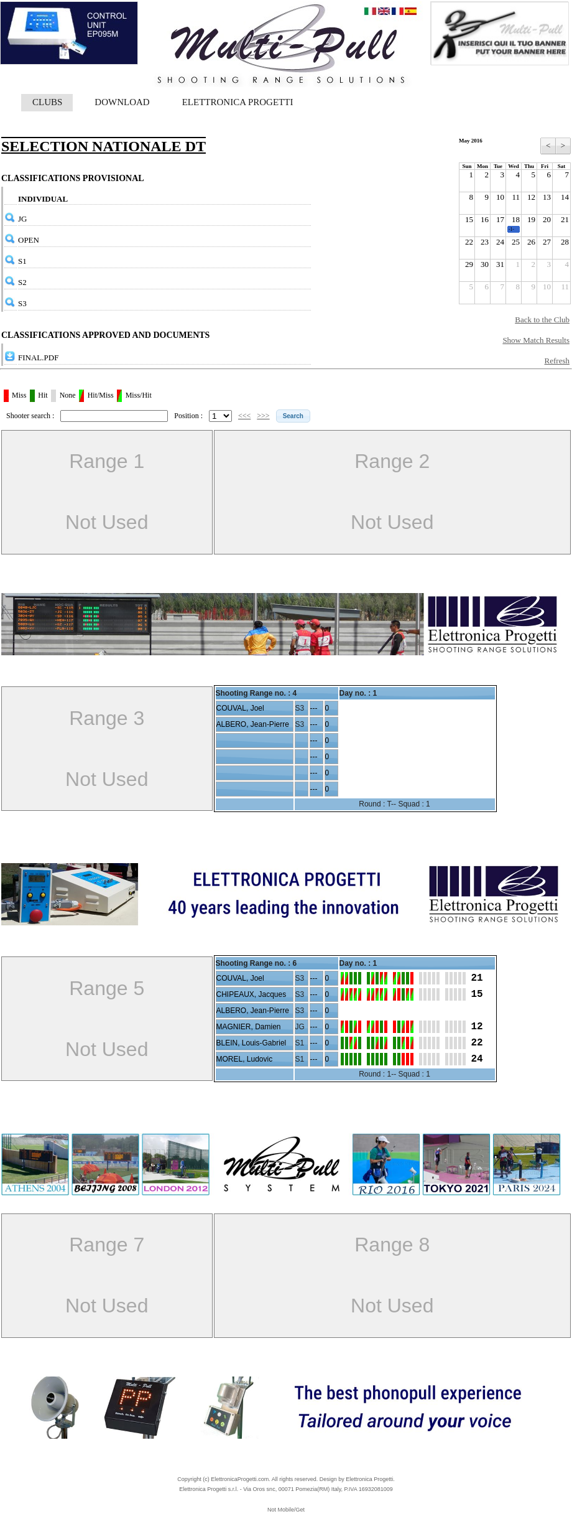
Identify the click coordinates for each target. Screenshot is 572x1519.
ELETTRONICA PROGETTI (237, 102)
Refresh (557, 360)
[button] (293, 416)
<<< (244, 415)
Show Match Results (536, 340)
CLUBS (47, 102)
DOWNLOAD (122, 102)
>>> (263, 415)
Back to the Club (542, 319)
